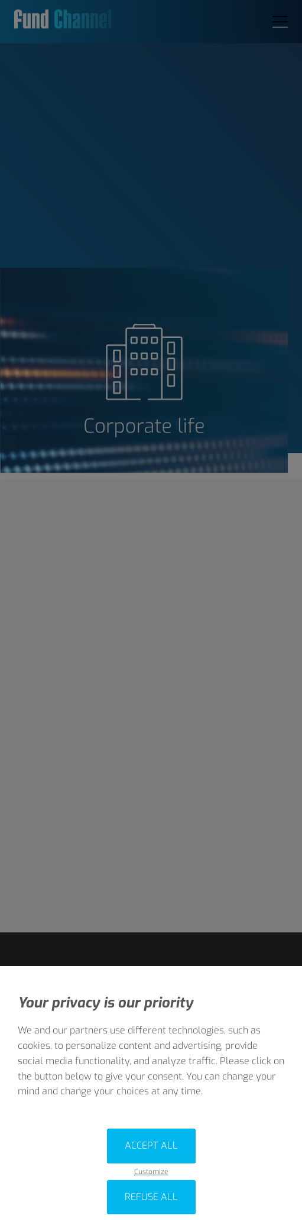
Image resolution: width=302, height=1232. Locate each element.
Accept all (151, 1145)
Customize (151, 1172)
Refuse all (151, 1197)
